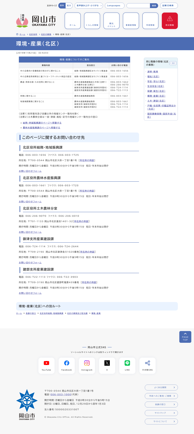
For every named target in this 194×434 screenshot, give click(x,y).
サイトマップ (160, 413)
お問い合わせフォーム (30, 171)
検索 (154, 6)
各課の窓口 (31, 313)
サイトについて (160, 422)
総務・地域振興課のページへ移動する (42, 123)
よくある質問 (160, 388)
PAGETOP (185, 338)
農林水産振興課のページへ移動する (41, 128)
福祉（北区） (153, 76)
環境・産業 (96, 313)
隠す (174, 63)
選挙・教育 (152, 72)
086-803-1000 (61, 395)
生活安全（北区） (155, 86)
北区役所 (33, 34)
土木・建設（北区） (156, 101)
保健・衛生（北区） (156, 91)
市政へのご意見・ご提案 (160, 396)
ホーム (22, 34)
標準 (62, 5)
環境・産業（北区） (156, 96)
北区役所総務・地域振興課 (51, 313)
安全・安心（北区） (156, 81)
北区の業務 (46, 34)
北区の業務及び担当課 (77, 313)
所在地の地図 (87, 160)
